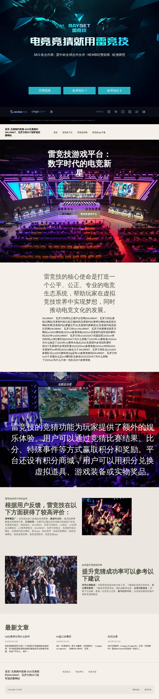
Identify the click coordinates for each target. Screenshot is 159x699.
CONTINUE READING (17, 659)
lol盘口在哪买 (63, 636)
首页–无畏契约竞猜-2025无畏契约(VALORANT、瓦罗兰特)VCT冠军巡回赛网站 (22, 132)
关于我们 (66, 214)
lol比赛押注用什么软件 (17, 636)
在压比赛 (113, 636)
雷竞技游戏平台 (88, 214)
